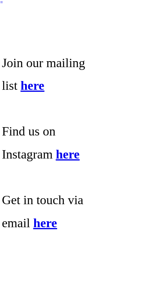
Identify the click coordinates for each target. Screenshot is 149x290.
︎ (1, 2)
